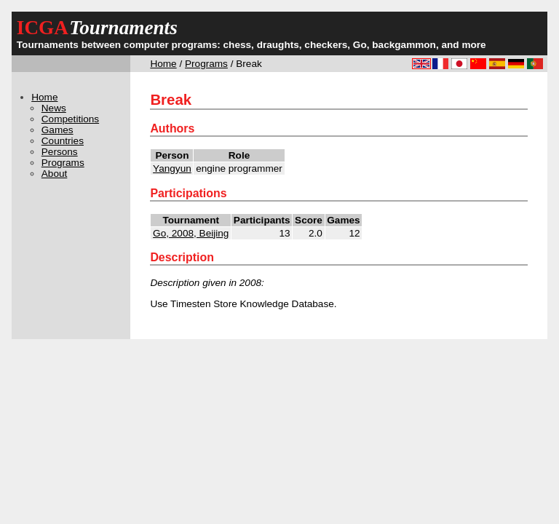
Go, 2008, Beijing (191, 233)
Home (163, 63)
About (54, 173)
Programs (206, 63)
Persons (59, 151)
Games (57, 129)
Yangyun (172, 168)
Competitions (70, 119)
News (53, 108)
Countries (62, 140)
